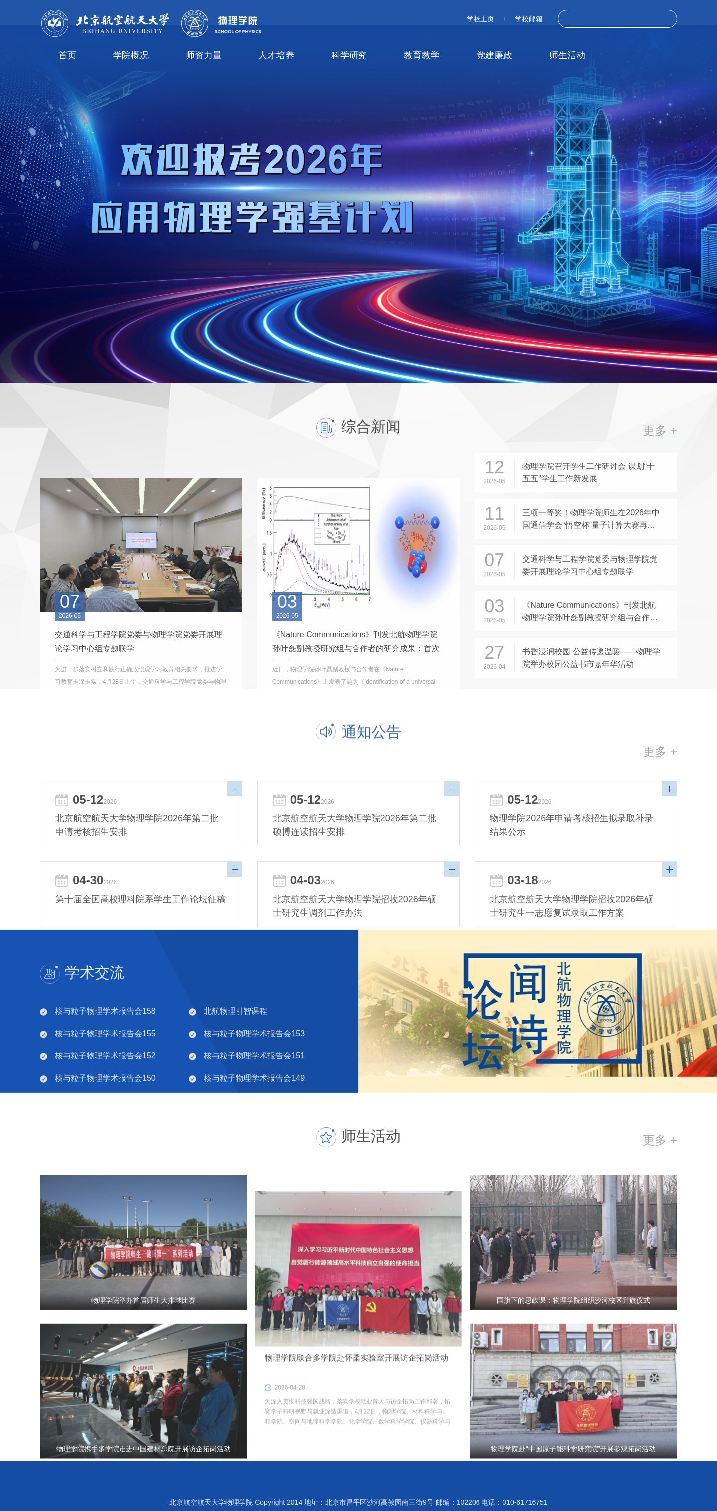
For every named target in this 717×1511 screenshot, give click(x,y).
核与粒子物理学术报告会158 (105, 1051)
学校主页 (480, 19)
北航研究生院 (339, 1488)
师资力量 (204, 55)
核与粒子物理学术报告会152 (105, 1096)
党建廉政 (494, 55)
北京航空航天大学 (266, 1488)
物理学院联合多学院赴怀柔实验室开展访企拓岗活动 (356, 1470)
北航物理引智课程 (235, 1051)
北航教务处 (401, 1488)
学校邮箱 (529, 19)
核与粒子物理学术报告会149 (254, 1118)
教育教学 (422, 55)
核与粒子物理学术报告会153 (254, 1073)
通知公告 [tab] (371, 763)
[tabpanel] (358, 204)
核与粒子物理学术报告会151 (254, 1096)
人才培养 (276, 55)
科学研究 (349, 55)
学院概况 (131, 55)
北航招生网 (461, 1488)
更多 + (660, 824)
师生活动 (567, 55)
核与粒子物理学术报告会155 (105, 1073)
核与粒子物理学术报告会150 (105, 1118)
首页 (67, 55)
